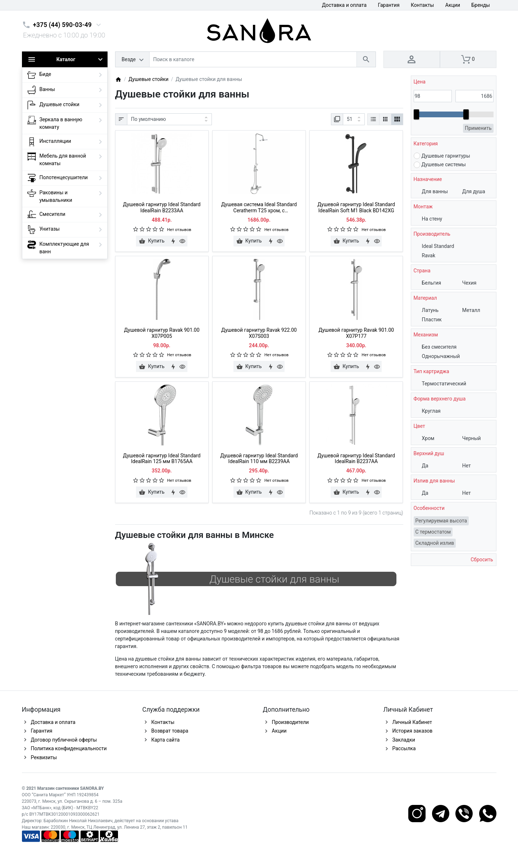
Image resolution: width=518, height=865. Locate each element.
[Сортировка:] (169, 119)
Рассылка (404, 748)
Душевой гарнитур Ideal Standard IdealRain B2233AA (162, 207)
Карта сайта (165, 740)
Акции (452, 5)
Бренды (480, 5)
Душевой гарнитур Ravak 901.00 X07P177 (356, 333)
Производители (290, 722)
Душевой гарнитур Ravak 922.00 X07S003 (259, 333)
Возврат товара (169, 731)
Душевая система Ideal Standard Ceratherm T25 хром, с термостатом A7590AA (259, 207)
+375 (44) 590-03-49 (62, 24)
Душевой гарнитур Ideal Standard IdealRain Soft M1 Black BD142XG (356, 207)
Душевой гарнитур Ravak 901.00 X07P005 (162, 333)
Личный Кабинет (412, 722)
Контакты (422, 5)
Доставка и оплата (344, 5)
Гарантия (389, 5)
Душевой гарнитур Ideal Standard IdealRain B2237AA (356, 459)
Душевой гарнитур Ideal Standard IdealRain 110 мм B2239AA (259, 459)
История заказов (412, 731)
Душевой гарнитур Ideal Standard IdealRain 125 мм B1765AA (162, 459)
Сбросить (481, 559)
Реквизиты (44, 757)
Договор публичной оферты (64, 740)
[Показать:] (354, 119)
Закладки (403, 740)
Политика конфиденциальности (69, 748)
